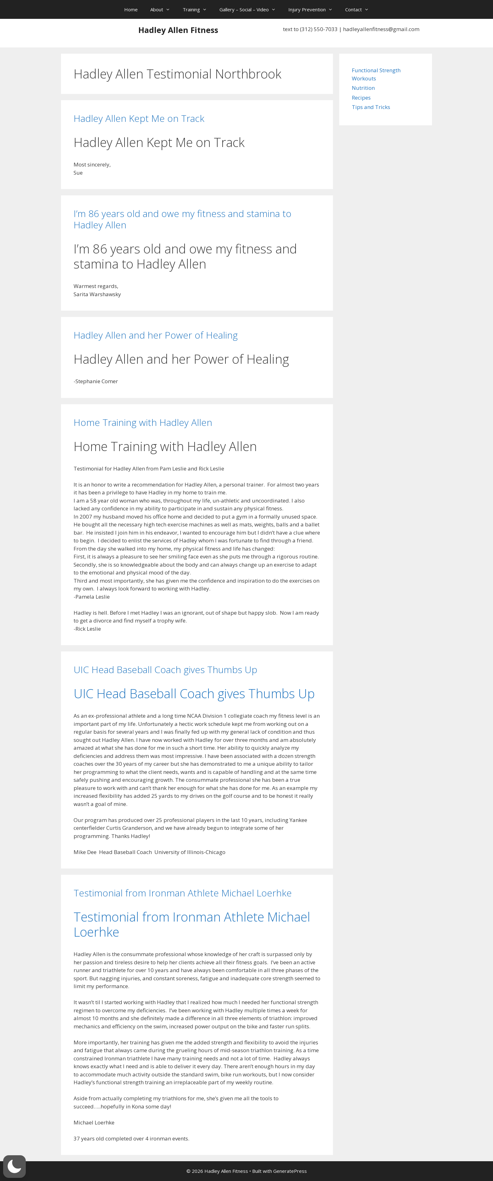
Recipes (361, 97)
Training (198, 9)
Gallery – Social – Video (250, 9)
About (163, 9)
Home (131, 9)
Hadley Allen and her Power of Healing (156, 335)
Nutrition (363, 87)
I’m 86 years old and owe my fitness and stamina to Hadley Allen (182, 219)
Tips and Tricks (371, 107)
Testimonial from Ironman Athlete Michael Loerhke (183, 892)
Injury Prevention (313, 9)
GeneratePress (290, 1171)
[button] (14, 1166)
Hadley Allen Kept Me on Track (139, 118)
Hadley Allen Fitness (178, 29)
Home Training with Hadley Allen (143, 422)
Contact (360, 9)
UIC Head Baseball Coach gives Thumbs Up (165, 669)
